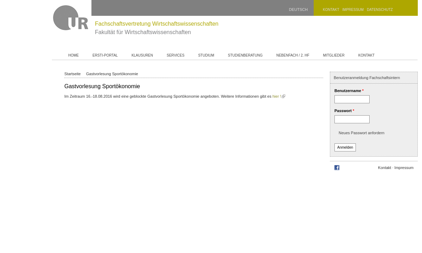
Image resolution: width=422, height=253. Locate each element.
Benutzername (349, 91)
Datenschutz (380, 10)
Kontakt (331, 10)
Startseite (72, 74)
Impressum (353, 10)
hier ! (279, 96)
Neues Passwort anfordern (361, 133)
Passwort (344, 111)
